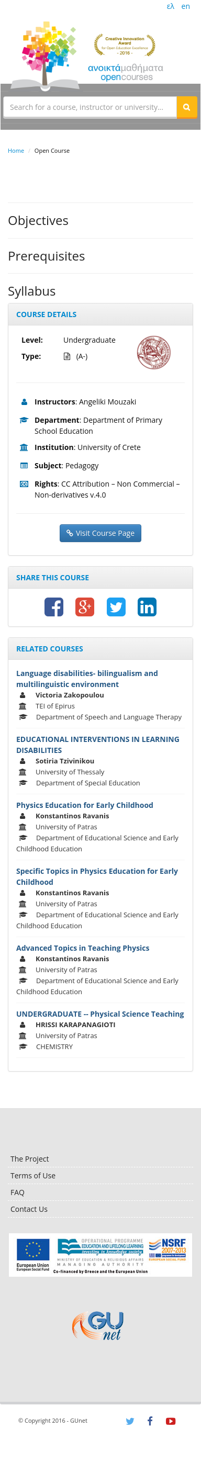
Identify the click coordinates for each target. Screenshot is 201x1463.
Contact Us (29, 1209)
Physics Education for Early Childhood (84, 805)
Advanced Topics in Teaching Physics (83, 948)
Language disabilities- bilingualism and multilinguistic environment (87, 678)
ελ (170, 6)
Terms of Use (32, 1175)
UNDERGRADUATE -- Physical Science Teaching (100, 1014)
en (186, 6)
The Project (29, 1159)
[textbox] (90, 106)
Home (16, 150)
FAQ (17, 1192)
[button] (186, 106)
